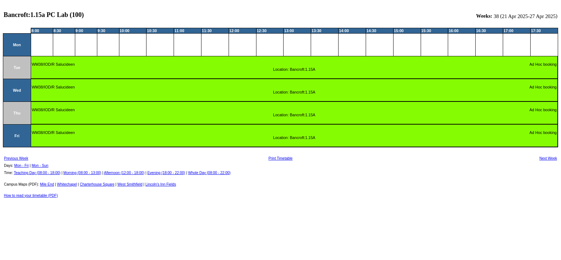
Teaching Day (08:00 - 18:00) (37, 173)
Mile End (47, 184)
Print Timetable (280, 158)
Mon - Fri (21, 166)
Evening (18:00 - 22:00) (166, 173)
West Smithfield (130, 184)
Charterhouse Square (97, 184)
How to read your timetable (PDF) (31, 196)
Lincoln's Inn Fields (160, 184)
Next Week (548, 158)
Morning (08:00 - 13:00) (82, 173)
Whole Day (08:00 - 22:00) (209, 173)
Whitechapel (67, 184)
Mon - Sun (40, 166)
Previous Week (16, 158)
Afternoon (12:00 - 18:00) (124, 173)
